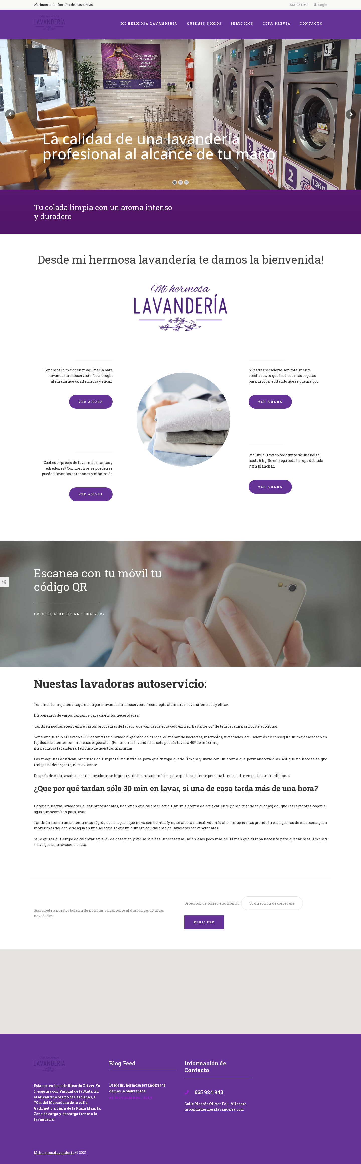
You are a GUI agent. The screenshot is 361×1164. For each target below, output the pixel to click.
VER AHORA (90, 402)
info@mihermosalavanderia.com (214, 1109)
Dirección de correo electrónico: (212, 903)
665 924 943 (299, 4)
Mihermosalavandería (54, 1152)
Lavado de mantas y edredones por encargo (78, 435)
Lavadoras (97, 347)
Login (322, 4)
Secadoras (264, 347)
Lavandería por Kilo (279, 432)
